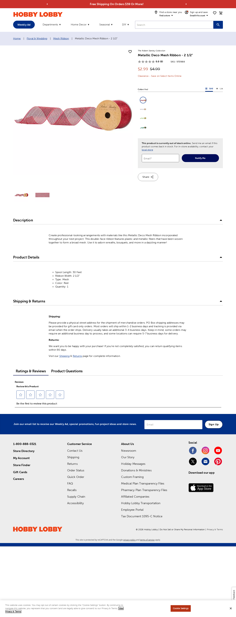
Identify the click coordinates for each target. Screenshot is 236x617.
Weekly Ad (23, 24)
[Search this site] (218, 25)
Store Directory (23, 451)
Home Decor (79, 24)
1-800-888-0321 (24, 444)
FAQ (70, 483)
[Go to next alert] (186, 4)
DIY (124, 24)
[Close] (230, 608)
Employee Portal (132, 509)
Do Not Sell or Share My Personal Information (182, 529)
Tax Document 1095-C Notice (141, 516)
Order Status (75, 470)
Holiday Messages (133, 463)
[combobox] (174, 25)
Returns (77, 356)
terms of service (147, 539)
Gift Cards (20, 472)
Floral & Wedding (37, 38)
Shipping (64, 356)
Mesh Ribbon (61, 38)
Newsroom (128, 450)
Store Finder (21, 465)
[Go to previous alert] (47, 4)
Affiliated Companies (135, 496)
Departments (50, 24)
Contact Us (75, 450)
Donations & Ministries (136, 470)
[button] (143, 100)
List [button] (219, 89)
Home (17, 38)
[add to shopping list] (130, 52)
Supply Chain (76, 496)
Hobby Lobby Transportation (140, 503)
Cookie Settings (180, 608)
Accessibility (75, 503)
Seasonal (104, 24)
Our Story (127, 457)
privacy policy (129, 539)
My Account (21, 458)
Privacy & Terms (215, 529)
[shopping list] (214, 13)
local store (147, 149)
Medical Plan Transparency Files (142, 483)
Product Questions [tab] (67, 371)
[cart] (221, 13)
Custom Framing (132, 477)
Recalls (72, 490)
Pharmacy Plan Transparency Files (144, 490)
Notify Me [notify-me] (200, 158)
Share (148, 177)
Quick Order (75, 477)
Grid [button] (209, 89)
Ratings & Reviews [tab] (31, 371)
